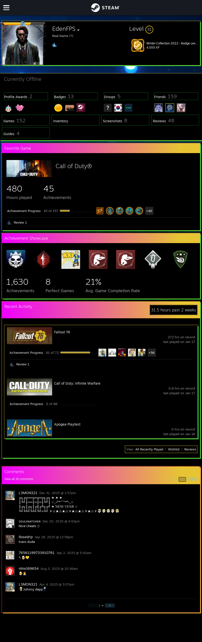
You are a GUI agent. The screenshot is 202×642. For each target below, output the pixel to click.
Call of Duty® (74, 166)
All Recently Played (149, 449)
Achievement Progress (24, 211)
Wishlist (174, 449)
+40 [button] (149, 211)
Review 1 (20, 222)
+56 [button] (152, 353)
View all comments (18, 479)
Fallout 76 (62, 332)
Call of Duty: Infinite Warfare (77, 383)
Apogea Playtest (67, 424)
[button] (164, 29)
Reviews (190, 449)
